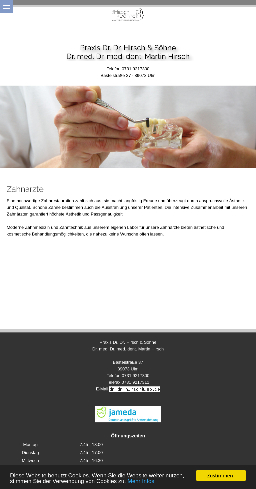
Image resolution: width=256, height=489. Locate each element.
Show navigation (6, 6)
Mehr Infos (140, 481)
